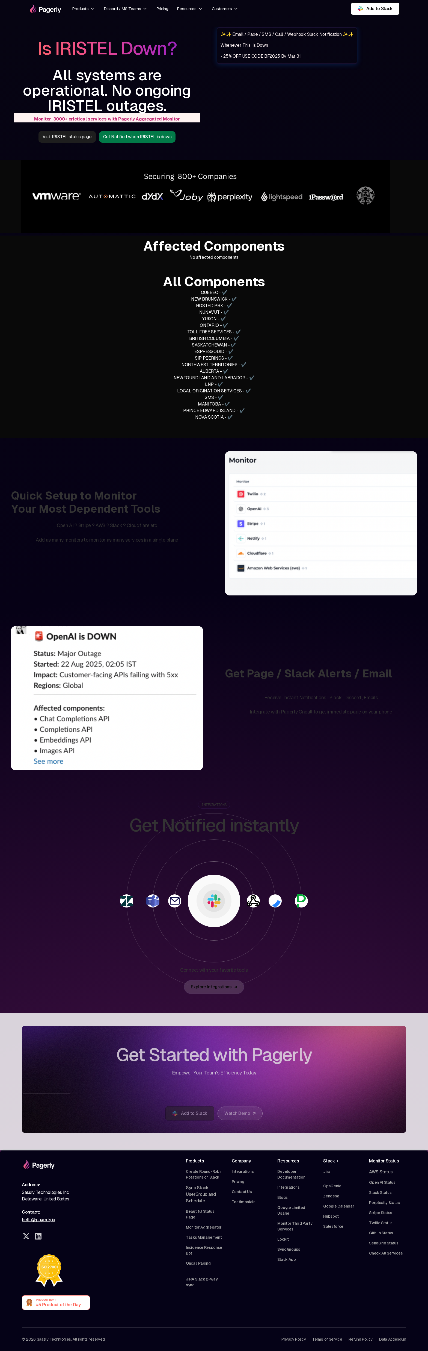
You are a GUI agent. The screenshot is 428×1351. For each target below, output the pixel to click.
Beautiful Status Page (200, 1214)
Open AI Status (382, 1182)
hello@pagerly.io (38, 1219)
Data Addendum (392, 1339)
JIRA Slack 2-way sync (202, 1282)
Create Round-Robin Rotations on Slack (204, 1174)
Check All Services (386, 1253)
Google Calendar (338, 1206)
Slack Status (380, 1192)
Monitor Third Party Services (294, 1226)
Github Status (381, 1233)
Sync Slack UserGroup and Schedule (201, 1194)
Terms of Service (327, 1339)
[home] (44, 8)
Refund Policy (361, 1339)
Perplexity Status (384, 1202)
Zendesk (331, 1196)
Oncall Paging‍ (198, 1263)
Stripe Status (380, 1213)
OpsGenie (332, 1186)
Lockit (283, 1239)
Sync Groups (288, 1249)
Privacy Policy (293, 1339)
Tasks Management (204, 1237)
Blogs (282, 1197)
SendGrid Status (383, 1243)
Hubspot (331, 1216)
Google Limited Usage (291, 1210)
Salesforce (333, 1226)
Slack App (286, 1259)
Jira (327, 1171)
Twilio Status (381, 1223)
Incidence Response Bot (204, 1250)
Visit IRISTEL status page (67, 136)
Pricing (162, 8)
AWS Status (381, 1171)
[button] (83, 9)
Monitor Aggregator (204, 1227)
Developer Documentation (291, 1174)
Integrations (243, 1171)
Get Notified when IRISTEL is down (137, 136)
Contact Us (242, 1192)
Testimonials (243, 1202)
